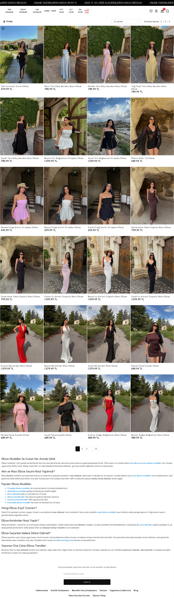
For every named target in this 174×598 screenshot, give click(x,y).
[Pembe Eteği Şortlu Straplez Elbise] (21, 195)
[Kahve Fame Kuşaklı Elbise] (152, 334)
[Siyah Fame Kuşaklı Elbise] (65, 403)
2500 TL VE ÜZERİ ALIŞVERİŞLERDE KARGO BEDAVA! (122, 2)
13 (96, 449)
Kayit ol (87, 582)
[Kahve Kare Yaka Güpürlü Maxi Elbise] (152, 195)
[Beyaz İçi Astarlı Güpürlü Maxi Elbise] (108, 265)
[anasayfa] (87, 11)
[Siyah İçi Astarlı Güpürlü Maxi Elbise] (152, 265)
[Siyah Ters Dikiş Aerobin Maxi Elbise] (21, 126)
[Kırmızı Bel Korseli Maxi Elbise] (21, 334)
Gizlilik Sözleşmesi (60, 590)
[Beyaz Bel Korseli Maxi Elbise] (65, 334)
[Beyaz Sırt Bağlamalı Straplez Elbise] (65, 126)
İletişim (103, 590)
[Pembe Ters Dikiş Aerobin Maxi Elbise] (108, 54)
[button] (23, 11)
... (91, 449)
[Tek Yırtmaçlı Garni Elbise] (21, 54)
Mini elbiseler (7, 476)
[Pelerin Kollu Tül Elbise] (152, 126)
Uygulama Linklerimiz (120, 590)
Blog (136, 590)
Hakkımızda (42, 590)
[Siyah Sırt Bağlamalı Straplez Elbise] (108, 126)
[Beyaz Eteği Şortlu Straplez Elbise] (65, 195)
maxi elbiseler (76, 476)
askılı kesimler (147, 550)
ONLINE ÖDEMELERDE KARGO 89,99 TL (64, 2)
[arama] (168, 11)
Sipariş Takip (99, 595)
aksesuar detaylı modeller (54, 528)
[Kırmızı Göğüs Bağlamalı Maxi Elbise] (108, 403)
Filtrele (8, 21)
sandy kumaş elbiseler (101, 479)
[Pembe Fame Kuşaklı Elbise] (21, 403)
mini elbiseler (80, 525)
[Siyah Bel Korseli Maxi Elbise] (108, 334)
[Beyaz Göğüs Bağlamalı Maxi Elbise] (152, 403)
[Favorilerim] (151, 11)
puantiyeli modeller (131, 550)
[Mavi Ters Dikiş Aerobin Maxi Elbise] (65, 54)
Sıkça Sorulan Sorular (79, 595)
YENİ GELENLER (9, 11)
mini (11, 550)
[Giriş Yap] (157, 11)
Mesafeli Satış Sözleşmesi (84, 590)
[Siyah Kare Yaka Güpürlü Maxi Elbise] (21, 265)
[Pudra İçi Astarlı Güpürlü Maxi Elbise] (65, 265)
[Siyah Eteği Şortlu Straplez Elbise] (108, 195)
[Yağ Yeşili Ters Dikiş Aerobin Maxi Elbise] (152, 54)
